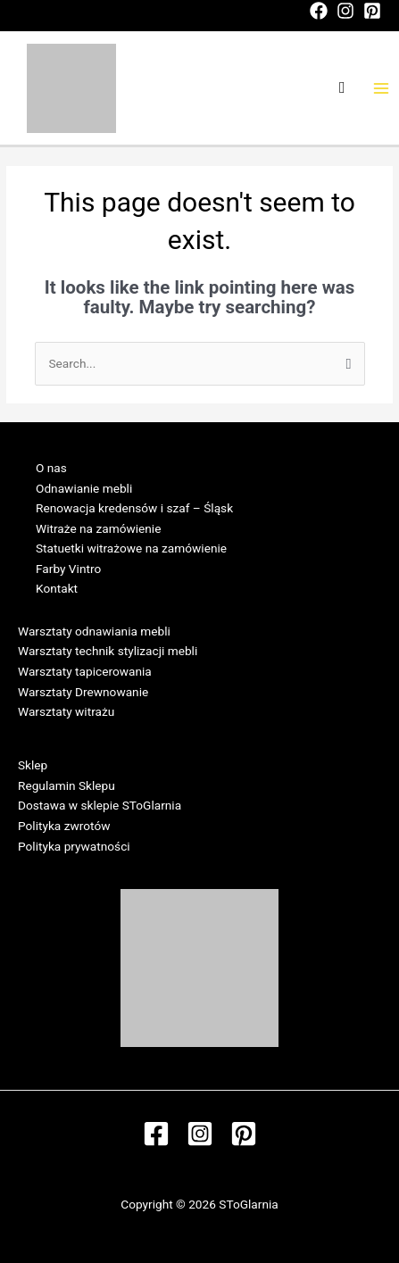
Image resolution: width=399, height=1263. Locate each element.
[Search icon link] (342, 88)
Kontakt (57, 588)
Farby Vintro (68, 568)
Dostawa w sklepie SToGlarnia (99, 805)
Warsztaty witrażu (66, 711)
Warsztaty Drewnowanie (83, 692)
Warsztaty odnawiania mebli (94, 631)
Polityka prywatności (74, 846)
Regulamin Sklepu (66, 785)
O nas (51, 468)
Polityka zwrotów (64, 825)
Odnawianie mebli (84, 488)
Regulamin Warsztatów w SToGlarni (114, 732)
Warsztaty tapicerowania (85, 671)
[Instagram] (345, 11)
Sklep (32, 765)
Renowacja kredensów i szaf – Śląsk (134, 508)
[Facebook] (319, 11)
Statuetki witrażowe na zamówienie (131, 548)
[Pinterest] (372, 11)
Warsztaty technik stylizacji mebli (107, 651)
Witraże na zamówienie (98, 528)
